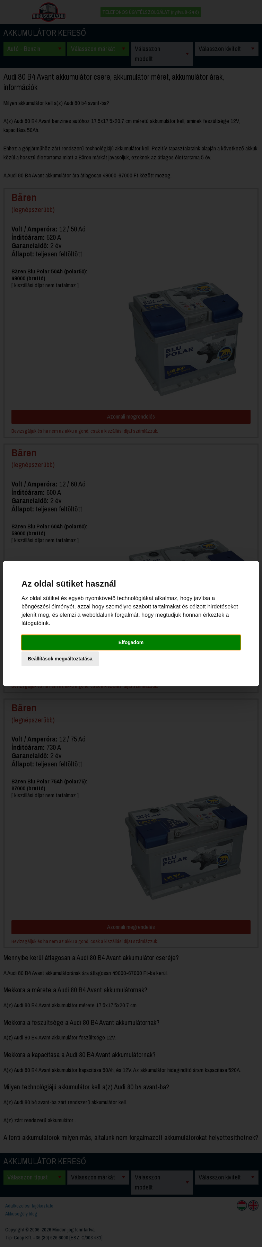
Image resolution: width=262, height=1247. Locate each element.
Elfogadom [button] (131, 642)
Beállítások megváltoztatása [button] (60, 658)
